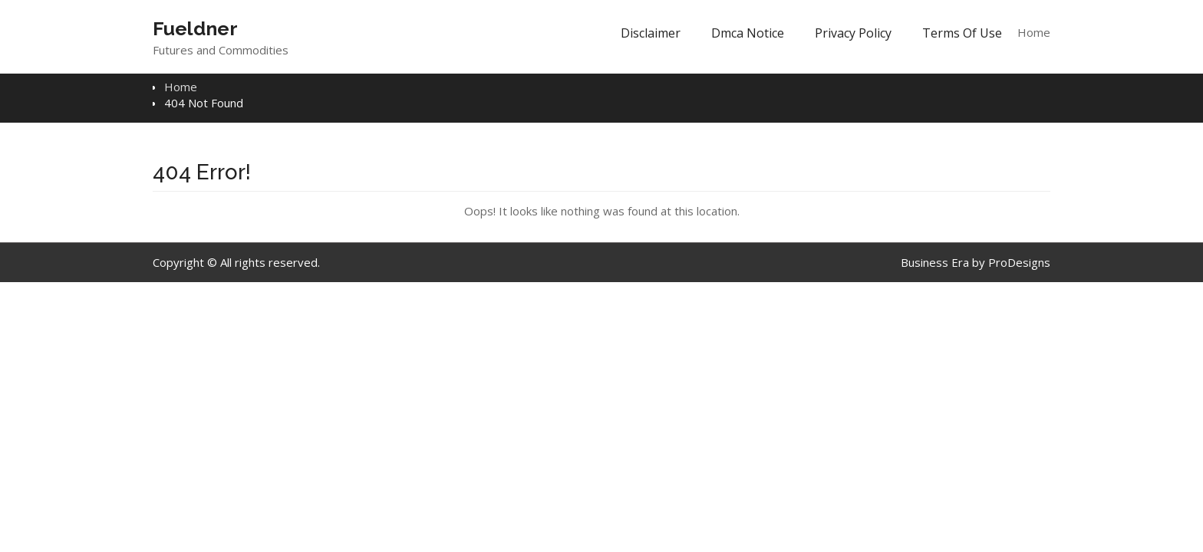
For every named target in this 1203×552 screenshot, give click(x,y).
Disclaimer (651, 33)
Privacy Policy (853, 33)
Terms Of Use (962, 33)
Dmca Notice (747, 33)
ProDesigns (1019, 262)
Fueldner (195, 28)
